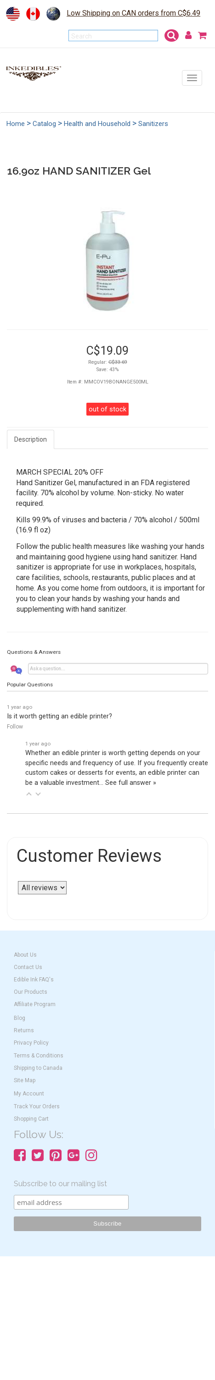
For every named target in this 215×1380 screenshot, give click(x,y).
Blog (19, 1018)
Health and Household (97, 124)
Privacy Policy (31, 1043)
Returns (24, 1030)
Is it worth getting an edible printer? (59, 716)
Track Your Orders (37, 1106)
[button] (29, 794)
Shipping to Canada (38, 1068)
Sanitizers (153, 124)
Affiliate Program (35, 1004)
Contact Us (28, 967)
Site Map (24, 1080)
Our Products (30, 992)
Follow (15, 726)
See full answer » (130, 783)
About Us (25, 955)
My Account (29, 1093)
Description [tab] (30, 439)
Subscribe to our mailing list (60, 1183)
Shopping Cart (31, 1119)
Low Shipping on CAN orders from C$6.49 (133, 13)
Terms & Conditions (38, 1055)
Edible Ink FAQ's (34, 979)
